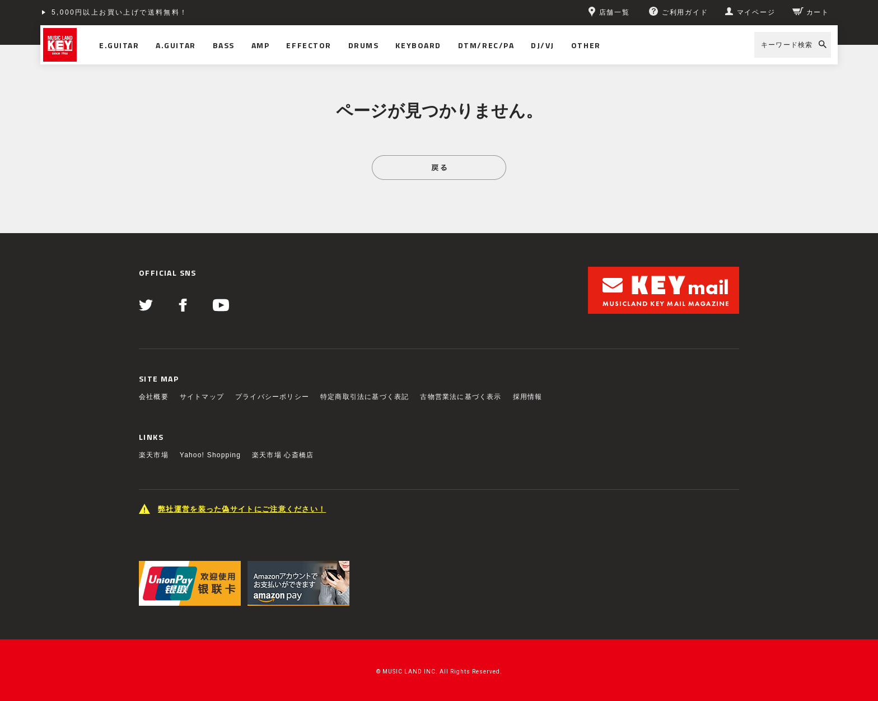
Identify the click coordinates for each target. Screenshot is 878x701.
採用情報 (528, 397)
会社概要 (154, 397)
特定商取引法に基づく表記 (364, 397)
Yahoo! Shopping (210, 455)
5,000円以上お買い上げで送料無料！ (120, 12)
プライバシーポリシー (272, 397)
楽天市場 (154, 455)
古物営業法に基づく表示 (460, 397)
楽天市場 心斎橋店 (283, 455)
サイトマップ (202, 397)
